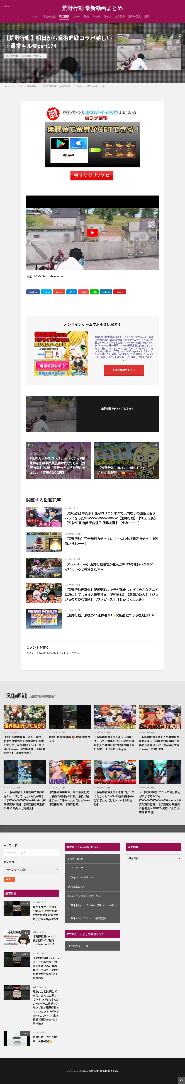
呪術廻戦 (64, 16)
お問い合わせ (75, 859)
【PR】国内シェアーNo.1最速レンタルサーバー (92, 907)
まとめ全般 (49, 16)
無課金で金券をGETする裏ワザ (85, 896)
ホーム (36, 16)
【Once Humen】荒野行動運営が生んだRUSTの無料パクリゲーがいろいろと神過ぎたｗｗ (110, 566)
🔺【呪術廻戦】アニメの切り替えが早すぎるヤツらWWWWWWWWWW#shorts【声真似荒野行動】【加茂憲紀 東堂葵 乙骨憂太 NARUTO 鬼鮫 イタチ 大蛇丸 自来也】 (159, 802)
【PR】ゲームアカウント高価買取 (87, 918)
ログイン (59, 652)
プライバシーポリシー (80, 877)
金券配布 (120, 16)
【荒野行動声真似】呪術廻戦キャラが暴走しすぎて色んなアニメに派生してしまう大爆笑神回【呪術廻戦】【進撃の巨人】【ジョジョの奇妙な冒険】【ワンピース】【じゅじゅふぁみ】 (111, 594)
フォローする (117, 413)
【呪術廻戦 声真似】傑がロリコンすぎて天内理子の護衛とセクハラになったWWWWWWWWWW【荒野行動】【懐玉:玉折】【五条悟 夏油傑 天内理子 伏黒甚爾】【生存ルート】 (111, 518)
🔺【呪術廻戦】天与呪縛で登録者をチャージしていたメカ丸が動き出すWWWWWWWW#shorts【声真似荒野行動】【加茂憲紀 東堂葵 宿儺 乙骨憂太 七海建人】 (25, 800)
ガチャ (76, 16)
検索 (8, 879)
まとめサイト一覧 (78, 946)
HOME (7, 86)
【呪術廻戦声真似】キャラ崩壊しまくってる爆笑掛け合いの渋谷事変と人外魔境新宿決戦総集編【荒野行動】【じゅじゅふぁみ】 (114, 743)
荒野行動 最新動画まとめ (92, 8)
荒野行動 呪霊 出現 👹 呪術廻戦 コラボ (69, 739)
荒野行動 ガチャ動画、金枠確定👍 (45, 1039)
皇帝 (146, 16)
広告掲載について (78, 886)
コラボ (19, 86)
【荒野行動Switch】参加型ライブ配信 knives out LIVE (45, 940)
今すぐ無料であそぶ (124, 370)
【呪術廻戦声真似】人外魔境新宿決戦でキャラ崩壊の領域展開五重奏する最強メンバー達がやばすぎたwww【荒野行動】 (159, 743)
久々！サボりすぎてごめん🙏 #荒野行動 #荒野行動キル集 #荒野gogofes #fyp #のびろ (46, 915)
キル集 (96, 16)
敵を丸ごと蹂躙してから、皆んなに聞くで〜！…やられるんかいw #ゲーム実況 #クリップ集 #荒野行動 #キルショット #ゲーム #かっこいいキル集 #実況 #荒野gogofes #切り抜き (46, 1008)
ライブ (107, 16)
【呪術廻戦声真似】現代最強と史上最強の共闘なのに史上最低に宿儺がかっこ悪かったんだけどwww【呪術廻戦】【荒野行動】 (69, 798)
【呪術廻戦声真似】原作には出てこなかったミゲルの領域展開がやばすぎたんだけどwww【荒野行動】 (114, 798)
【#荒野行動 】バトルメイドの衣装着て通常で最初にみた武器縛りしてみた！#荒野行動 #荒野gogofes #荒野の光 (46, 968)
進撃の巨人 (134, 16)
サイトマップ (75, 868)
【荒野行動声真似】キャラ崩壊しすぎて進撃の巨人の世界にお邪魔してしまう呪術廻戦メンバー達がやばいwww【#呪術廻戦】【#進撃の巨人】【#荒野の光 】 (24, 745)
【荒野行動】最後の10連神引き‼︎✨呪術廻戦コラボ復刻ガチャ (110, 615)
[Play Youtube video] (92, 233)
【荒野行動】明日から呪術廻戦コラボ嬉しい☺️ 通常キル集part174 (73, 86)
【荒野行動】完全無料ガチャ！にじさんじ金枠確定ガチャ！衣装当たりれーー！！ (111, 541)
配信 (86, 16)
